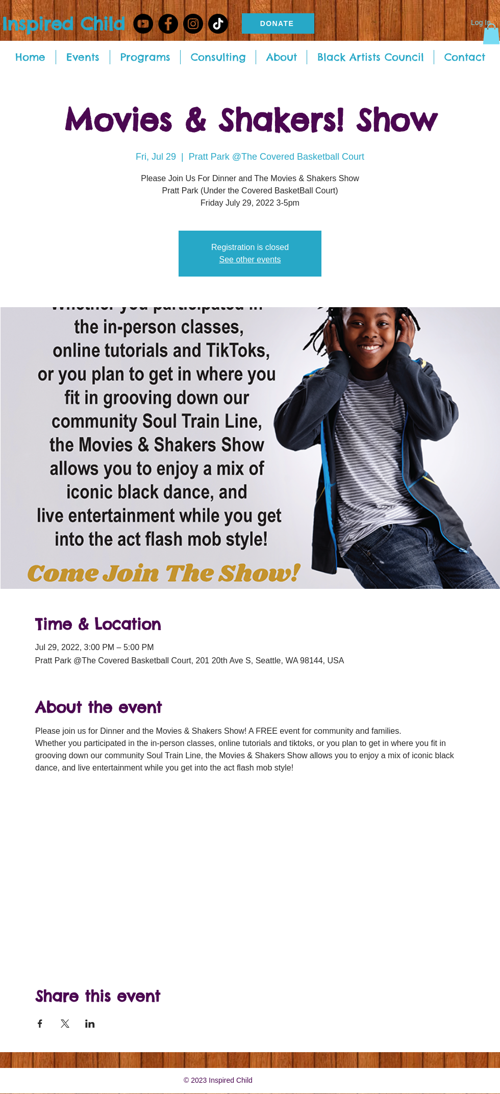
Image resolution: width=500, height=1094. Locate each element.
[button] (491, 33)
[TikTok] (218, 24)
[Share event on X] (65, 1024)
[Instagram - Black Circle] (193, 24)
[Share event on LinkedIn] (90, 1024)
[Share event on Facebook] (40, 1024)
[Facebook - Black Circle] (168, 24)
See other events (250, 259)
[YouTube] (143, 24)
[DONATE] (278, 23)
